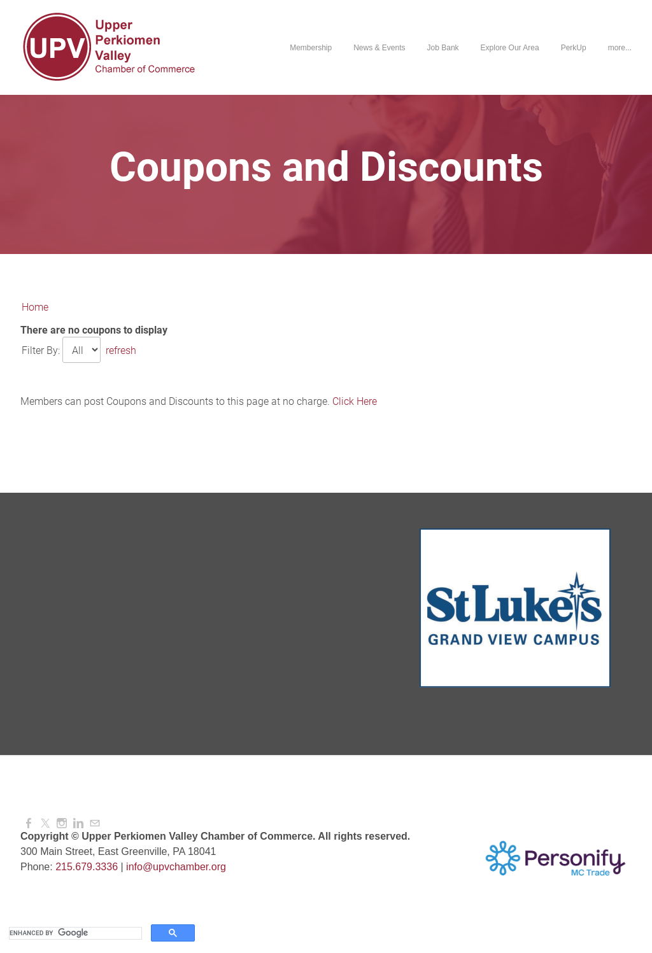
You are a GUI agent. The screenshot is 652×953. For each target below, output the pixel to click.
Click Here (354, 401)
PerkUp (573, 47)
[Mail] (95, 823)
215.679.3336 (86, 866)
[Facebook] (29, 823)
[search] (74, 933)
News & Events (379, 47)
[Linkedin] (78, 823)
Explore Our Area (510, 47)
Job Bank (443, 47)
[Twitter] (45, 823)
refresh (121, 350)
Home (35, 307)
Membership (311, 47)
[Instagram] (62, 823)
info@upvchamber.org (176, 866)
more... (620, 47)
